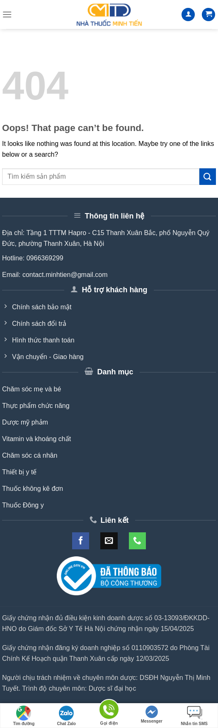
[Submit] (207, 176)
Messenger (151, 714)
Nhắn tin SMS (194, 716)
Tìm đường (23, 716)
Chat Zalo (66, 716)
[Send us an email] (108, 540)
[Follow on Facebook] (80, 540)
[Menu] (7, 14)
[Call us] (137, 540)
